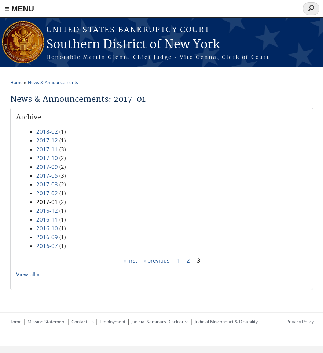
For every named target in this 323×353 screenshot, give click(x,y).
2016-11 (47, 219)
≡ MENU (19, 8)
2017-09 (47, 166)
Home (16, 82)
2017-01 (47, 201)
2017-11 (47, 149)
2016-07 (47, 245)
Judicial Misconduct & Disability (226, 321)
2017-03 (47, 184)
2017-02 (47, 193)
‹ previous (156, 260)
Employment (112, 321)
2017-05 (47, 175)
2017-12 (47, 140)
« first (130, 260)
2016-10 (47, 228)
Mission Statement (46, 321)
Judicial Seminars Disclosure (160, 321)
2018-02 (47, 131)
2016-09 (47, 237)
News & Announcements (53, 82)
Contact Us (82, 321)
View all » (28, 274)
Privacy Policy (300, 321)
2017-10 (47, 157)
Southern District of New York (133, 44)
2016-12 (47, 210)
